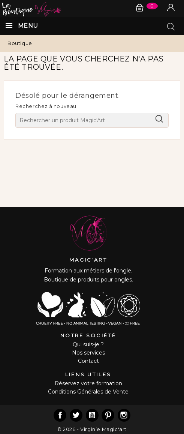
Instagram (124, 415)
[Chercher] (92, 120)
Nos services (88, 352)
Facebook (60, 415)
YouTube (92, 415)
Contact (88, 361)
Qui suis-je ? (88, 344)
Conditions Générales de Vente (88, 391)
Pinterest (108, 415)
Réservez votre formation (88, 383)
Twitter (76, 415)
